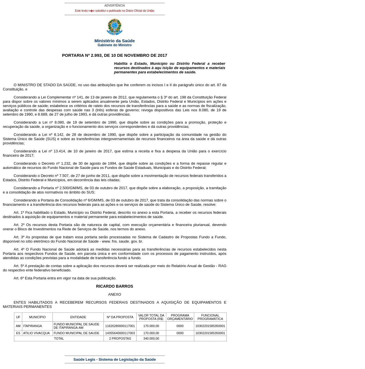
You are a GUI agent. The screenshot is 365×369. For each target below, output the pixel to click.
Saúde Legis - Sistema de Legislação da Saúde (115, 359)
